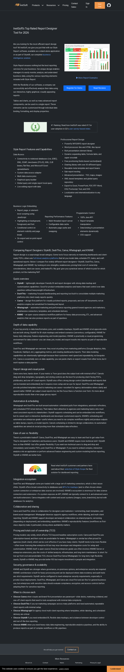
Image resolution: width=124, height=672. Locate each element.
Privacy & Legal (95, 663)
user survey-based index (79, 129)
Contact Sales (74, 5)
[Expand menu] (42, 5)
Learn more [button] (64, 669)
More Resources (62, 659)
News (62, 663)
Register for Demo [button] (74, 88)
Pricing (65, 5)
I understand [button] (115, 669)
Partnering (78, 663)
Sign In (87, 5)
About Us (28, 663)
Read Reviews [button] (99, 88)
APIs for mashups (70, 487)
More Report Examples (87, 78)
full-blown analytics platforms (45, 258)
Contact (45, 663)
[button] (38, 5)
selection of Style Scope (75, 469)
